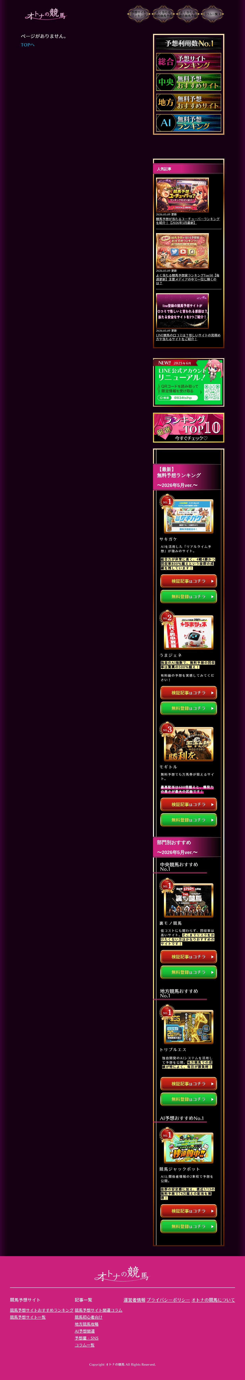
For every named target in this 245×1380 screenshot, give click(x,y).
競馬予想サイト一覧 (28, 1317)
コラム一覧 (85, 1345)
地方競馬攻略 (87, 1324)
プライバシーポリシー (168, 1300)
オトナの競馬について (213, 1300)
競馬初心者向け (89, 1317)
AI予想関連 (85, 1331)
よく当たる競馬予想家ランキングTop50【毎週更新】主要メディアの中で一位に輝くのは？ (187, 279)
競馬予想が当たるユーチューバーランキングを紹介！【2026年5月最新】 (188, 220)
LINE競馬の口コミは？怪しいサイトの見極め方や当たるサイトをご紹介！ (188, 337)
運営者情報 (134, 1300)
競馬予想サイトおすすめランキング (42, 1310)
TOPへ (28, 45)
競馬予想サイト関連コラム (98, 1310)
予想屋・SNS (87, 1338)
